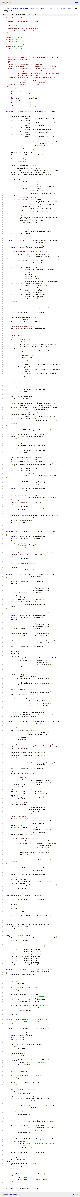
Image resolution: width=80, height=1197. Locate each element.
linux (14, 8)
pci (62, 8)
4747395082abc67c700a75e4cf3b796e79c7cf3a (34, 8)
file (36, 15)
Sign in (76, 3)
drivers (56, 8)
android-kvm (6, 8)
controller (68, 8)
